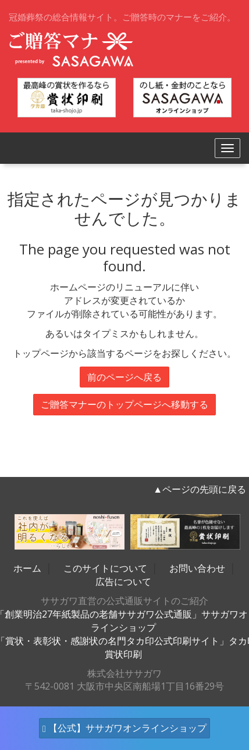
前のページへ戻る (124, 377)
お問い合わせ (197, 568)
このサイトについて (105, 568)
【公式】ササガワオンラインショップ (124, 728)
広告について (123, 581)
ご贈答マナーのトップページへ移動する (124, 404)
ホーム (27, 568)
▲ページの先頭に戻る (199, 489)
